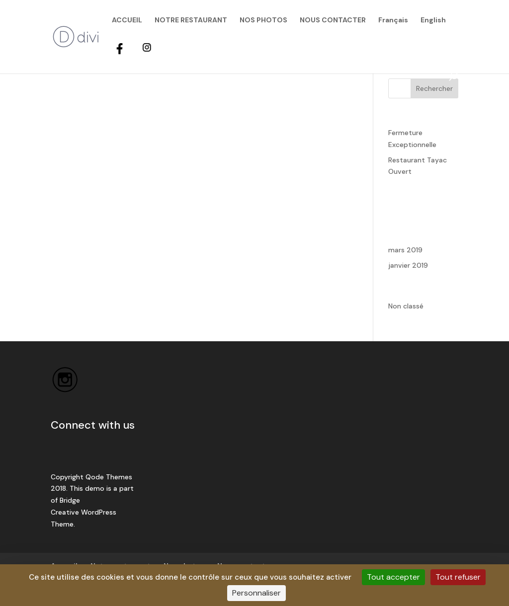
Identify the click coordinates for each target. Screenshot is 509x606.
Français (393, 20)
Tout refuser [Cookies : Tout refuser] (458, 577)
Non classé (406, 306)
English (433, 20)
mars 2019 (405, 249)
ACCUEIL (127, 20)
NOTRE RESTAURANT (191, 20)
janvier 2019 (408, 265)
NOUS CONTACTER (333, 20)
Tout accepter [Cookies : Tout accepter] (393, 577)
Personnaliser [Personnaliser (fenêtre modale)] (256, 593)
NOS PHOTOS (263, 20)
